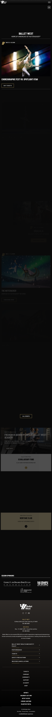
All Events (26, 416)
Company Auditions (26, 701)
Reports (26, 692)
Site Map (19, 711)
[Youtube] (29, 613)
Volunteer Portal (26, 704)
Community (26, 677)
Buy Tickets (8, 85)
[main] (26, 286)
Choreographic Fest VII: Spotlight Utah (19, 79)
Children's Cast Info (26, 695)
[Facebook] (25, 613)
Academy (26, 683)
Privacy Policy (25, 711)
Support (26, 680)
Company (26, 674)
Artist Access (26, 698)
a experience (26, 713)
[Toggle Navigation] (49, 3)
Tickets (26, 671)
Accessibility (32, 711)
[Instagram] (23, 613)
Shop (26, 685)
